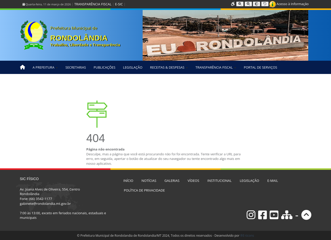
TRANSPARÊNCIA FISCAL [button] (216, 67)
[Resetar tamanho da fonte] (265, 4)
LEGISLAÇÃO (132, 67)
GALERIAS (171, 180)
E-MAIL (272, 180)
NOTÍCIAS (148, 180)
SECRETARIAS (75, 67)
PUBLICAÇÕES (104, 67)
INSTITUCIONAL (219, 180)
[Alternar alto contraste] (256, 4)
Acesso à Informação (289, 4)
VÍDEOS (193, 180)
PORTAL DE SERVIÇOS (260, 67)
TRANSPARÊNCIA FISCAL (92, 4)
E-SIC (119, 4)
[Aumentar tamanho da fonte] (248, 4)
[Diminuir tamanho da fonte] (240, 4)
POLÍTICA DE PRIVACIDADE (144, 190)
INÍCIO (128, 180)
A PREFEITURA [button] (45, 67)
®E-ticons (247, 235)
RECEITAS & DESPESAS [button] (169, 67)
